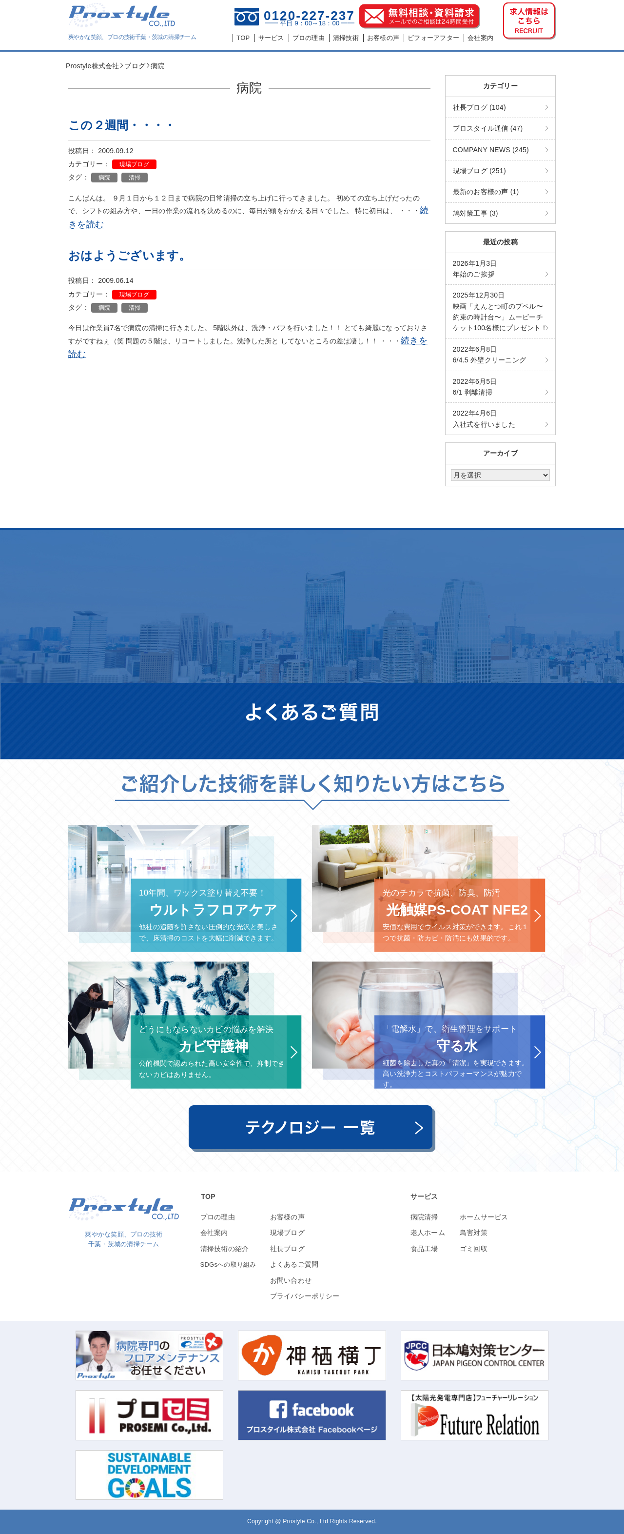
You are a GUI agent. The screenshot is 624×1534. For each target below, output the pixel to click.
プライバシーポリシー (305, 1296)
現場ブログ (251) (479, 171)
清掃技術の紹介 (224, 1249)
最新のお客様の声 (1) (486, 192)
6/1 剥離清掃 (475, 387)
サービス (424, 1196)
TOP (208, 1196)
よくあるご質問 (294, 1264)
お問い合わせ (291, 1280)
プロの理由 (217, 1217)
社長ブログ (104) (479, 107)
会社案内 (214, 1232)
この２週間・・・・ (122, 125)
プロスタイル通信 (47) (488, 128)
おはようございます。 (129, 255)
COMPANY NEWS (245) (491, 150)
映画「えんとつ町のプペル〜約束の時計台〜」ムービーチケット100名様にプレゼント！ (500, 311)
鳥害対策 (474, 1232)
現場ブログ (134, 164)
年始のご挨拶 (475, 268)
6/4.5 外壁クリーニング (489, 354)
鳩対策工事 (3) (475, 213)
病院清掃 (424, 1217)
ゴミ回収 (474, 1249)
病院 (104, 177)
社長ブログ (287, 1249)
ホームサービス (484, 1217)
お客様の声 (287, 1217)
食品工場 (424, 1249)
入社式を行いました (484, 418)
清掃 (135, 177)
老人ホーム (427, 1232)
